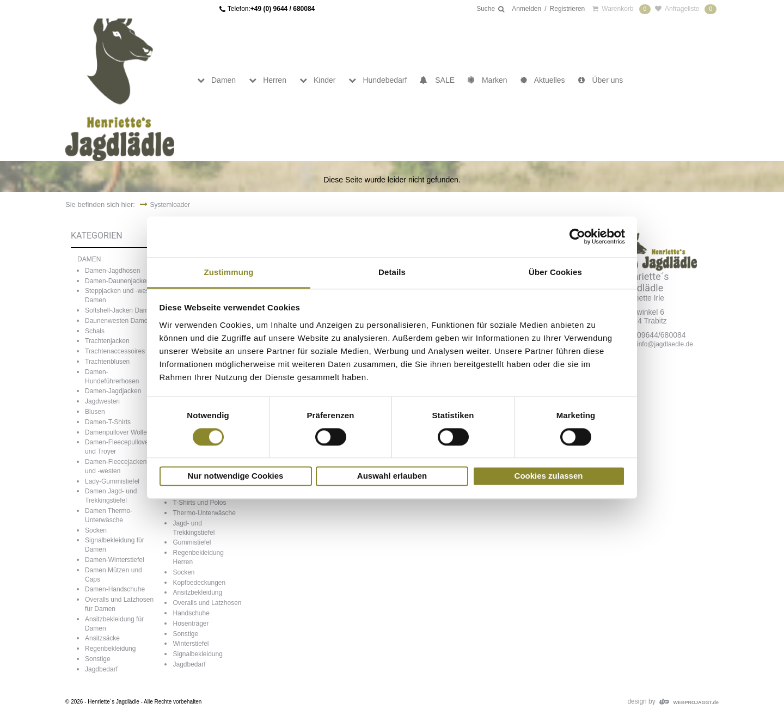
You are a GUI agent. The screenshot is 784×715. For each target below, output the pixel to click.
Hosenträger (191, 623)
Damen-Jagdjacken (113, 391)
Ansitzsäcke (102, 638)
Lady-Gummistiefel (112, 481)
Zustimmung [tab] (229, 272)
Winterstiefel (191, 643)
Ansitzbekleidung (197, 592)
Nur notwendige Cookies (236, 476)
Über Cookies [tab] (555, 272)
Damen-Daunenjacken (117, 281)
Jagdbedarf (101, 669)
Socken (96, 530)
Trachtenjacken (107, 341)
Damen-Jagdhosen (112, 270)
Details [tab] (392, 272)
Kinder (317, 80)
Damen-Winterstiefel (114, 560)
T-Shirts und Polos (199, 502)
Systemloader (170, 205)
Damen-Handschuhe (115, 589)
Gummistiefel (192, 542)
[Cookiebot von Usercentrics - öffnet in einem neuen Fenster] (577, 236)
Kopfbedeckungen (199, 582)
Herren (267, 80)
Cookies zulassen (548, 476)
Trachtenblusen (107, 361)
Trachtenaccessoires (115, 351)
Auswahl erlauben (392, 476)
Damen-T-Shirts (108, 422)
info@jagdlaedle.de (665, 344)
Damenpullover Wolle (116, 432)
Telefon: (271, 9)
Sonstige (98, 659)
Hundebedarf (377, 80)
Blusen (95, 411)
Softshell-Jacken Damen (120, 310)
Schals (95, 331)
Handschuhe (191, 613)
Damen (216, 80)
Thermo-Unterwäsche (204, 513)
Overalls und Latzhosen (207, 603)
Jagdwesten (102, 401)
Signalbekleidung (197, 654)
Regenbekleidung (110, 648)
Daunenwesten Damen (118, 321)
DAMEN (89, 259)
